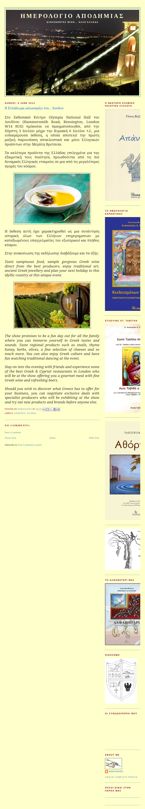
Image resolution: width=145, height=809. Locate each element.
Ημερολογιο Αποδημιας (72, 16)
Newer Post (10, 437)
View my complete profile (121, 777)
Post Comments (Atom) (30, 444)
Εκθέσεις (20, 413)
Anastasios (116, 771)
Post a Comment (13, 432)
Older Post (94, 437)
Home (52, 437)
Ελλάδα (31, 413)
